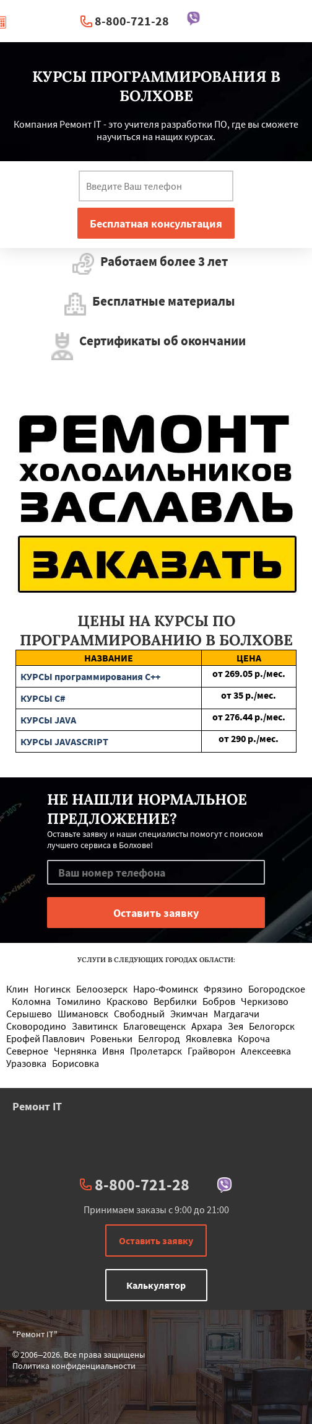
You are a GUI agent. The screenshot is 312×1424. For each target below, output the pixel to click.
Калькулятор (156, 1285)
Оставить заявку (156, 1240)
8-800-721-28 (132, 21)
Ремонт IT (37, 1106)
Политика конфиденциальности (74, 1365)
